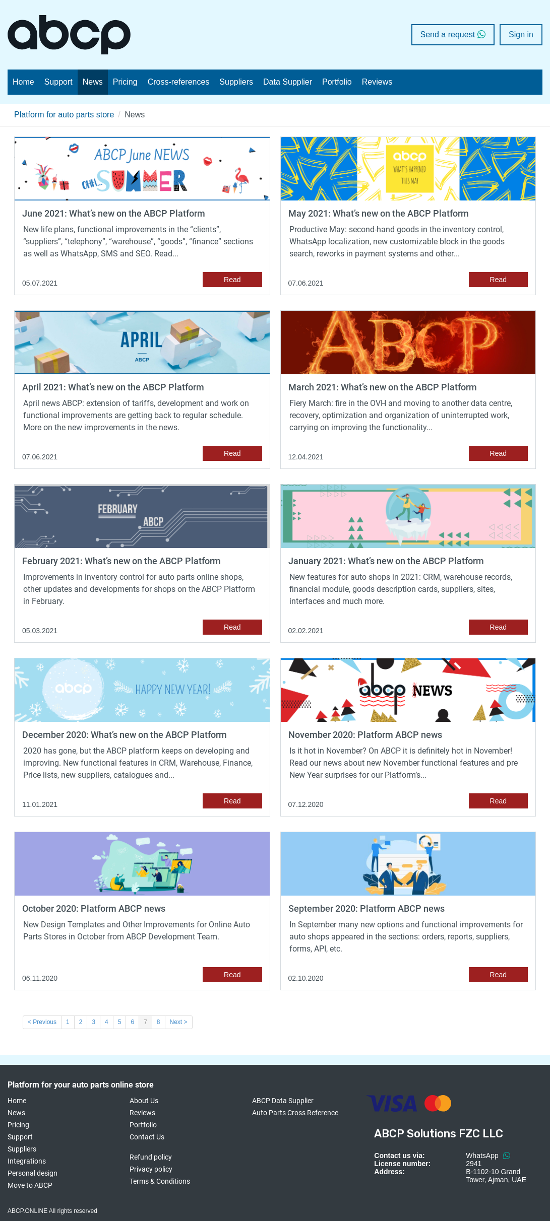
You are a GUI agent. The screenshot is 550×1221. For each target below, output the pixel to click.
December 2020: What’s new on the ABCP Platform (124, 734)
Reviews (377, 82)
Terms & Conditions (160, 1181)
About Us (144, 1101)
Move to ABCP (30, 1185)
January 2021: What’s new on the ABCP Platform (386, 561)
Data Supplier (287, 82)
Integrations (27, 1161)
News (93, 82)
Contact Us (147, 1137)
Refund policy (151, 1157)
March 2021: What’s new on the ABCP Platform (382, 387)
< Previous (42, 1022)
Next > (179, 1022)
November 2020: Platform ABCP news (365, 734)
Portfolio (337, 82)
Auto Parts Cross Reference (295, 1113)
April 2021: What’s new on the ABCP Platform (113, 387)
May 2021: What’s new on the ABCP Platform (378, 213)
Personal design (32, 1173)
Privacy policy (151, 1169)
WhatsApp (488, 1155)
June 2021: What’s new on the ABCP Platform (113, 213)
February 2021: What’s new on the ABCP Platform (121, 561)
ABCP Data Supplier (283, 1101)
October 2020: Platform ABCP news (93, 908)
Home (23, 82)
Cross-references (179, 82)
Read (232, 280)
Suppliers (236, 82)
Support (58, 82)
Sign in (521, 34)
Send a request (453, 34)
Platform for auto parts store (64, 114)
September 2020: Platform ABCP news (366, 908)
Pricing (125, 82)
